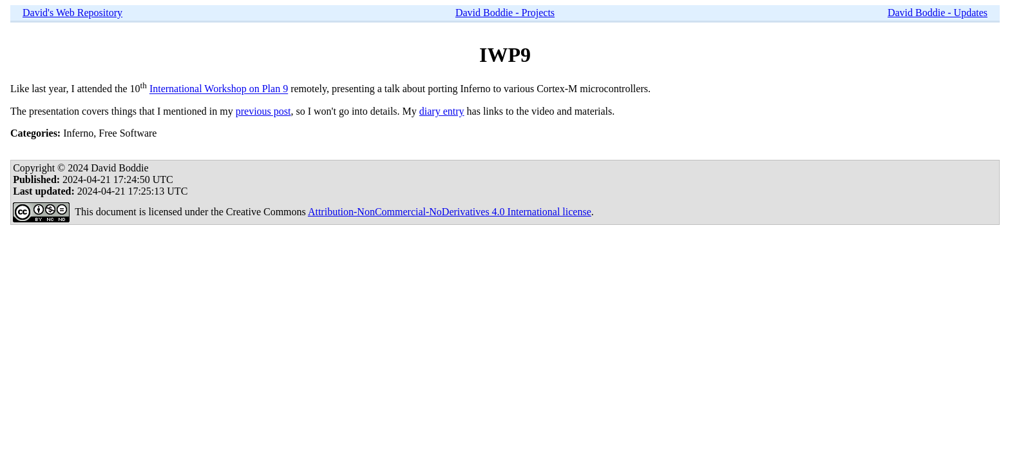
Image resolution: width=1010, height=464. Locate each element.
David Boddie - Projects (505, 12)
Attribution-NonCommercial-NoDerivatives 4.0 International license (449, 211)
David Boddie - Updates (937, 12)
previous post (263, 111)
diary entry (441, 111)
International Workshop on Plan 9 (218, 89)
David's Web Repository (72, 12)
